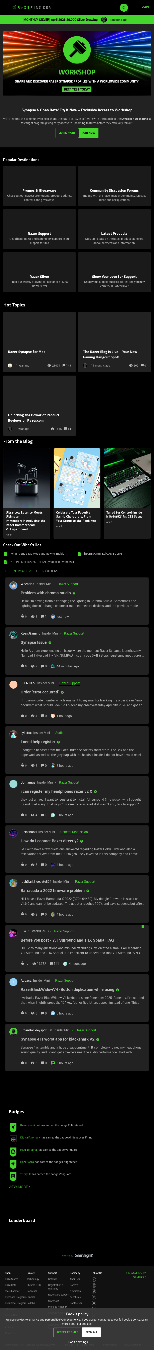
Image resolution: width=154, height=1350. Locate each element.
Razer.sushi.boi (30, 1123)
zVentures (75, 1295)
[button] (77, 1342)
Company (75, 1271)
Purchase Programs (15, 1295)
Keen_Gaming (30, 632)
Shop (8, 1271)
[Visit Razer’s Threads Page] (93, 1289)
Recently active (19, 570)
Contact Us (76, 1301)
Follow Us (96, 1271)
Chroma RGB (34, 1283)
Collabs (31, 1301)
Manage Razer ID (57, 1305)
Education (10, 1307)
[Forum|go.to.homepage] (31, 8)
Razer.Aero (27, 1160)
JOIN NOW (89, 131)
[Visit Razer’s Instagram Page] (93, 1284)
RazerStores (11, 1277)
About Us (75, 1277)
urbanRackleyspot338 (36, 1028)
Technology (33, 1277)
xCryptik (25, 1172)
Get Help (52, 1277)
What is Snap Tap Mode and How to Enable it (38, 552)
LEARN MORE (66, 131)
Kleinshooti (29, 830)
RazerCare (53, 1299)
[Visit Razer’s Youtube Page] (93, 1301)
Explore (31, 1271)
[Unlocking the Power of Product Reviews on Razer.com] (39, 404)
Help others (47, 570)
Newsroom (75, 1289)
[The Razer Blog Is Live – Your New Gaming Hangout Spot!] (114, 341)
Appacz (26, 979)
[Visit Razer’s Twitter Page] (93, 1295)
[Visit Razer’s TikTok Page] (93, 1307)
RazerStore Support (58, 1293)
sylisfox (26, 731)
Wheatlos (27, 582)
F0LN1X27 (28, 681)
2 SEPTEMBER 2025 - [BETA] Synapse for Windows (42, 560)
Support (52, 1271)
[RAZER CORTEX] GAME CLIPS (103, 552)
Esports (31, 1295)
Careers (74, 1283)
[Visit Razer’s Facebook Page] (93, 1277)
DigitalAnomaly (30, 1136)
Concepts (32, 1289)
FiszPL (25, 929)
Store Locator (12, 1289)
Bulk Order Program (15, 1301)
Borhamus (28, 781)
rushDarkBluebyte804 (36, 880)
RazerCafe (10, 1283)
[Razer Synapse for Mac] (39, 341)
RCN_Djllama (28, 1148)
